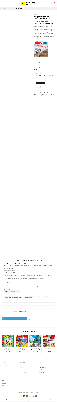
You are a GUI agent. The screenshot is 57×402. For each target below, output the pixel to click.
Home (3, 8)
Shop (5, 8)
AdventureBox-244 (49, 349)
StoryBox (41, 95)
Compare (40, 86)
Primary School (36, 95)
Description (16, 260)
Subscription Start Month (38, 64)
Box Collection (41, 92)
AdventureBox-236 (21, 349)
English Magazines (45, 94)
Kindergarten (51, 94)
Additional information (28, 260)
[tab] (16, 259)
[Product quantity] (39, 80)
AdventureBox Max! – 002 (35, 349)
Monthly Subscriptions (48, 92)
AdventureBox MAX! (35, 348)
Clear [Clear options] (36, 69)
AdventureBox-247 (7, 349)
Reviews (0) (40, 260)
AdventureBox (7, 348)
